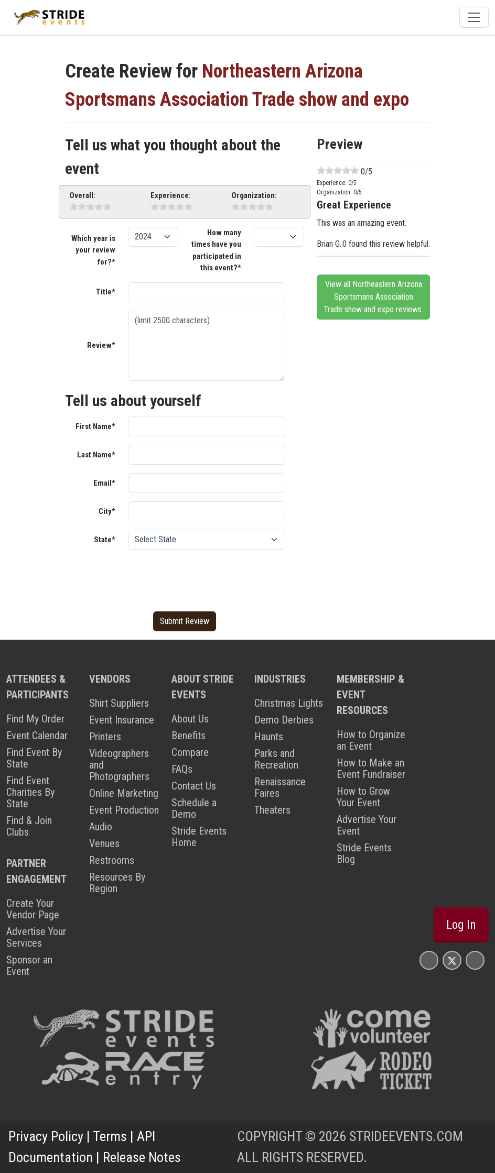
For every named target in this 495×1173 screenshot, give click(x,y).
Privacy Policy (45, 1136)
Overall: (82, 195)
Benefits (188, 735)
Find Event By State (34, 758)
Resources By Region (117, 883)
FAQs (181, 769)
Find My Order (35, 718)
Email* (104, 483)
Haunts (268, 736)
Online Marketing (123, 793)
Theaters (272, 810)
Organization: (254, 195)
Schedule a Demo (194, 808)
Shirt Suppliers (119, 703)
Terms (110, 1136)
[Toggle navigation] (474, 17)
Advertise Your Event (366, 825)
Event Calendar (37, 735)
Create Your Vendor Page (32, 909)
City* (107, 511)
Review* (101, 345)
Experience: (170, 195)
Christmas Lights (288, 703)
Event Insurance (121, 720)
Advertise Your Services (36, 937)
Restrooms (111, 860)
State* (104, 539)
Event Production (124, 810)
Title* (105, 292)
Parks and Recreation (276, 759)
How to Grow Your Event (363, 797)
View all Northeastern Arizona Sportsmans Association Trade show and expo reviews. (373, 296)
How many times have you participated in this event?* (216, 250)
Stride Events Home (199, 837)
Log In (461, 924)
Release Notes (142, 1157)
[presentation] (207, 578)
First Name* (95, 426)
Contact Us (193, 786)
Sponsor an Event (29, 965)
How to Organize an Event (371, 740)
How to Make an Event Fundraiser (371, 769)
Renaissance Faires (280, 787)
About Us (190, 718)
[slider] (90, 206)
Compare (190, 752)
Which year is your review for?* (93, 250)
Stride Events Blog (364, 853)
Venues (104, 843)
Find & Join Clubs (29, 826)
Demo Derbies (284, 720)
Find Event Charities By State (30, 792)
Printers (105, 736)
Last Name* (96, 454)
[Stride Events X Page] (452, 960)
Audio (100, 826)
